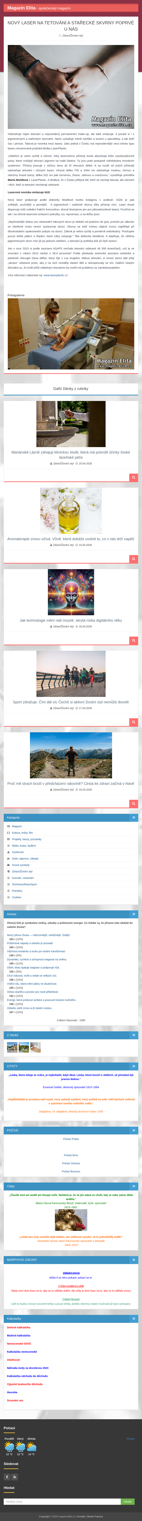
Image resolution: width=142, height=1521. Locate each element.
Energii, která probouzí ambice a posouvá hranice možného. (41, 1000)
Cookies (16, 897)
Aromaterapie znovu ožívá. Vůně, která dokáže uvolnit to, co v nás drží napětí (70, 539)
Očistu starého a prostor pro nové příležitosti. (33, 991)
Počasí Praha (71, 1139)
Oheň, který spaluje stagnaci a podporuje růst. (33, 967)
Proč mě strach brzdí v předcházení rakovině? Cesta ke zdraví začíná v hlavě (70, 784)
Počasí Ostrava (71, 1163)
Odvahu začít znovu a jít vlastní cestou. (29, 1008)
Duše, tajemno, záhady (25, 858)
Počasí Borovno (71, 1171)
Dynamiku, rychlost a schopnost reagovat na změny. (37, 959)
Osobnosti (18, 852)
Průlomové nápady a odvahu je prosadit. (30, 943)
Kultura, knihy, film (22, 832)
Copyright (44, 1516)
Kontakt (81, 1516)
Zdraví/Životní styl (72, 35)
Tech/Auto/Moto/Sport (24, 884)
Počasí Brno (71, 1155)
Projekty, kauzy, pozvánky (27, 839)
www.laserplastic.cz (56, 275)
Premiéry (17, 890)
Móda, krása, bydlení (24, 845)
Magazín (17, 826)
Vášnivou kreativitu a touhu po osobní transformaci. (36, 951)
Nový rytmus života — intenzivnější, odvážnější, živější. (38, 935)
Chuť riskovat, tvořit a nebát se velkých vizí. (32, 975)
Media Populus (95, 1516)
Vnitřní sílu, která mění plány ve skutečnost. (32, 983)
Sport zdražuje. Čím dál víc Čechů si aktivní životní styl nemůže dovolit (71, 702)
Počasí (131, 1438)
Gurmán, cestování (23, 877)
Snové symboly (21, 865)
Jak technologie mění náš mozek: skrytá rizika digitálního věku (71, 620)
